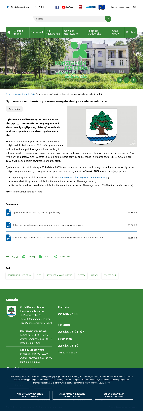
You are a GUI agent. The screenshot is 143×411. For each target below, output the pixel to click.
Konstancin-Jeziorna (19, 275)
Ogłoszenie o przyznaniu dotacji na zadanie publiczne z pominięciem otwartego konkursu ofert (58, 237)
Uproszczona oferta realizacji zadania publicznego (37, 212)
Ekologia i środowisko (94, 32)
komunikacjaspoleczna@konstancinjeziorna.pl (82, 177)
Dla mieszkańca (53, 32)
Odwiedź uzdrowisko (71, 32)
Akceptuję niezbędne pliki (72, 395)
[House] (9, 32)
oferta (82, 275)
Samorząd (37, 32)
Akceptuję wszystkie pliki (30, 395)
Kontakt (131, 32)
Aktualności (28, 94)
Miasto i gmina (18, 32)
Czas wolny (116, 32)
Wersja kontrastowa (20, 7)
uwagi (94, 275)
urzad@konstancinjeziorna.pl (36, 323)
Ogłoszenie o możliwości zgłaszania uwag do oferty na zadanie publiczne (48, 225)
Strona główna (13, 94)
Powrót (15, 257)
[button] (102, 126)
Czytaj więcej (104, 383)
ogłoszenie (110, 275)
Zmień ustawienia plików (114, 395)
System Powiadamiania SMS (123, 7)
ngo (39, 275)
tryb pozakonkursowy (59, 275)
